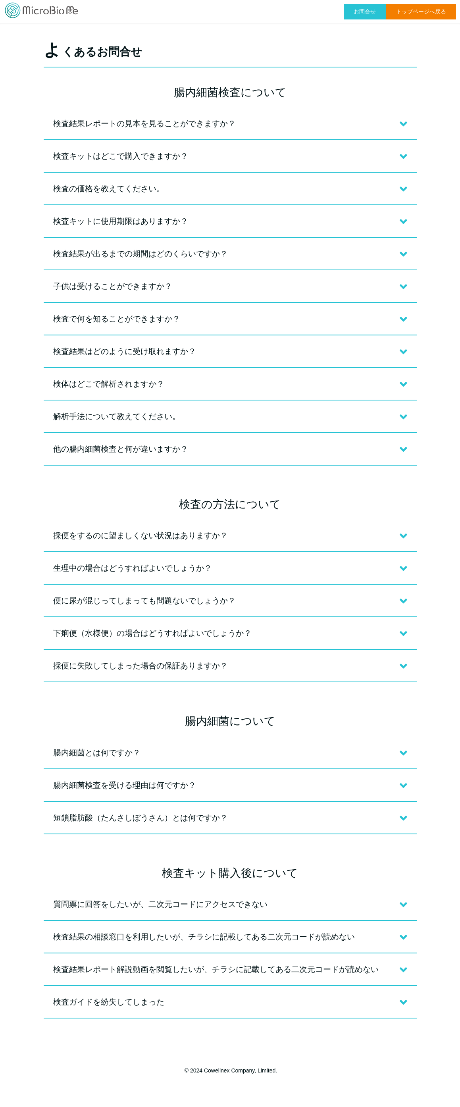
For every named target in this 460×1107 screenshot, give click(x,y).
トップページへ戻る (421, 11)
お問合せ (365, 11)
